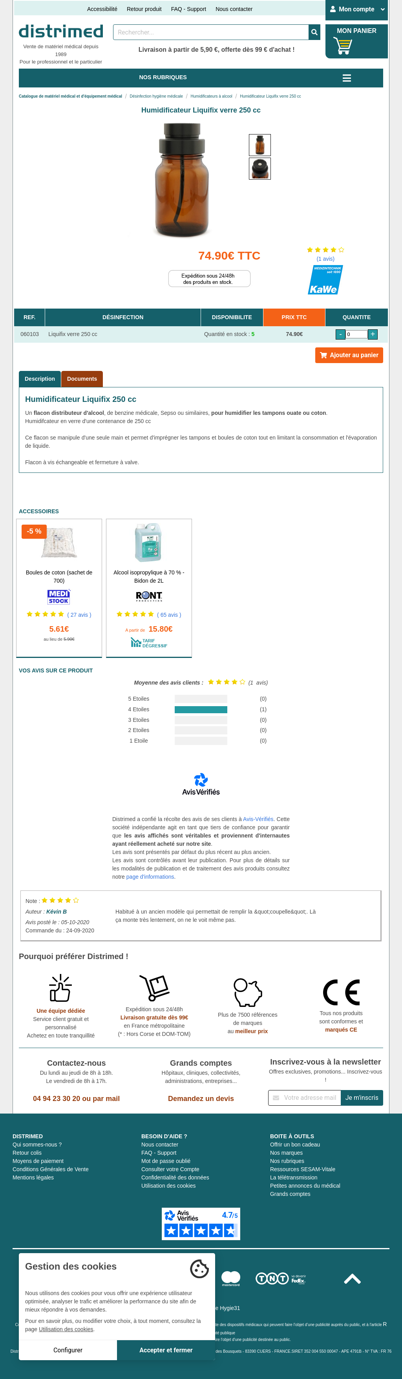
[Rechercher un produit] (211, 32)
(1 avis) (325, 259)
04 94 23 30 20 (56, 1099)
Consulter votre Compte (170, 1169)
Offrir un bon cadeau (295, 1144)
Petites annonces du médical (305, 1186)
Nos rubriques (287, 1161)
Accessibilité (102, 9)
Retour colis (27, 1153)
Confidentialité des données (175, 1177)
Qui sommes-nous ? (37, 1144)
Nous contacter (234, 9)
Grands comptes (290, 1194)
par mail (106, 1099)
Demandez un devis (201, 1099)
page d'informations (150, 877)
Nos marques (286, 1153)
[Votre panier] (343, 46)
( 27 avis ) (79, 615)
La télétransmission (294, 1177)
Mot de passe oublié (165, 1161)
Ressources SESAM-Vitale (302, 1169)
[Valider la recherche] (314, 32)
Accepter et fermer (165, 1350)
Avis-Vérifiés (258, 819)
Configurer (67, 1350)
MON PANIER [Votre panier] (356, 30)
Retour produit (144, 9)
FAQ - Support (188, 9)
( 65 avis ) (169, 615)
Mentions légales (33, 1177)
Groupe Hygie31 (220, 1308)
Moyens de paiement (38, 1161)
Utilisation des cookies (168, 1186)
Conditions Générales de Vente (51, 1169)
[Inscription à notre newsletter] (304, 1098)
